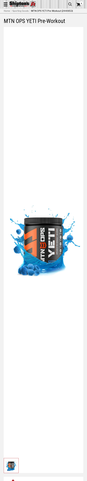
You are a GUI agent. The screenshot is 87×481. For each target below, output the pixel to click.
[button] (5, 4)
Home (7, 11)
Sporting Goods (20, 11)
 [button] (70, 4)
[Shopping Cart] (79, 4)
